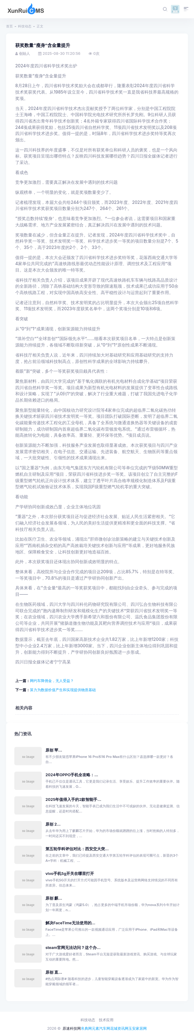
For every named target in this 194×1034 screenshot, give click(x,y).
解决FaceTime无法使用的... (70, 923)
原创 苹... (53, 750)
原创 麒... (53, 898)
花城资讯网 (119, 1028)
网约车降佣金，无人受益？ (52, 680)
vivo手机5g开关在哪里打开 (69, 873)
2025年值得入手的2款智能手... (73, 799)
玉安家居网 (137, 1028)
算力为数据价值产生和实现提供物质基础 (63, 690)
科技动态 (24, 26)
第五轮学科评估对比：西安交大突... (77, 849)
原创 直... (53, 972)
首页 (9, 26)
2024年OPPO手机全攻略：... (71, 775)
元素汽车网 (101, 1028)
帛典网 (86, 1028)
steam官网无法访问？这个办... (73, 947)
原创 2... (53, 824)
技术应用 (106, 1020)
